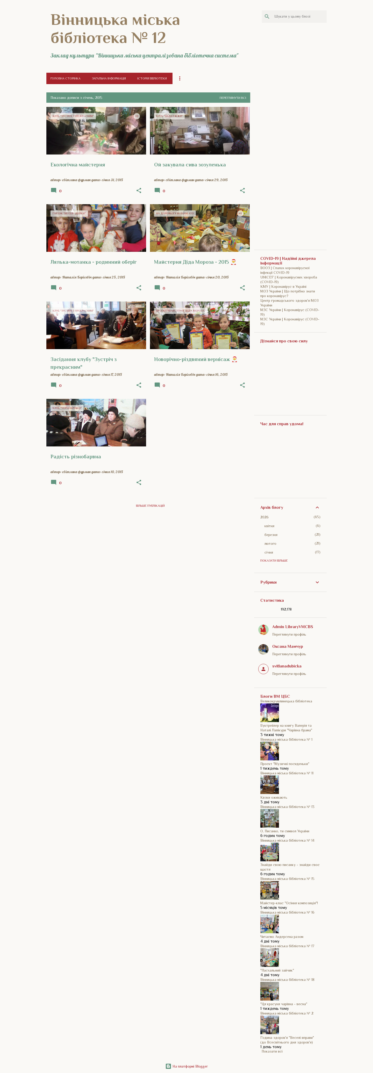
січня (268, 552)
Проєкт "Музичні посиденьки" (284, 764)
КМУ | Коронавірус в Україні (283, 286)
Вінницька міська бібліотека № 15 (287, 879)
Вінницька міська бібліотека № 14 (287, 840)
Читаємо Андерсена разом (281, 937)
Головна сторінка (66, 78)
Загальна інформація (109, 78)
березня (270, 535)
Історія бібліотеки (152, 78)
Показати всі (272, 1051)
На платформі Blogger (186, 1066)
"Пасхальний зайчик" (277, 970)
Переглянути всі (233, 98)
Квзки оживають (273, 797)
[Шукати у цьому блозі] (299, 16)
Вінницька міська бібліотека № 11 (286, 773)
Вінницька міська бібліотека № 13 (287, 807)
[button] (139, 190)
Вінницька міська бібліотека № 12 (115, 28)
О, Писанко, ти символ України (284, 831)
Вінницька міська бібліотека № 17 (287, 946)
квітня (269, 526)
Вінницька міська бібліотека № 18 (287, 980)
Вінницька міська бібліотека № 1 (286, 739)
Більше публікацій (150, 506)
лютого (270, 543)
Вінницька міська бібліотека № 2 (286, 1013)
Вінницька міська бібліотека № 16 (287, 912)
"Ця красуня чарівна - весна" (283, 1004)
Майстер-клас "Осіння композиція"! (289, 903)
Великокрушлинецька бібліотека (286, 701)
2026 (264, 517)
